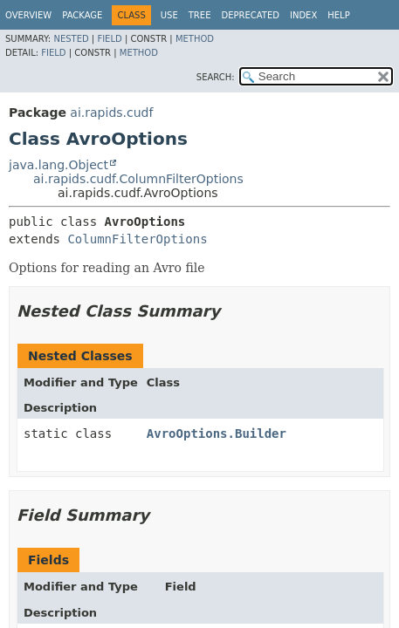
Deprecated (250, 15)
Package (82, 15)
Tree (200, 15)
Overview (28, 15)
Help (338, 15)
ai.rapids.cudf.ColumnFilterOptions (138, 179)
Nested (70, 39)
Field (109, 39)
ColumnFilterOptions (137, 239)
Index (303, 15)
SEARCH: (215, 77)
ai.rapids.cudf (111, 112)
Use (169, 15)
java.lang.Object (58, 165)
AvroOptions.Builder (216, 433)
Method (194, 39)
